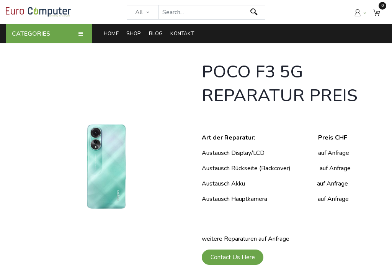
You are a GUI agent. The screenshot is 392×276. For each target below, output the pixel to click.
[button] (376, 12)
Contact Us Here (233, 257)
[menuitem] (113, 33)
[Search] (254, 12)
